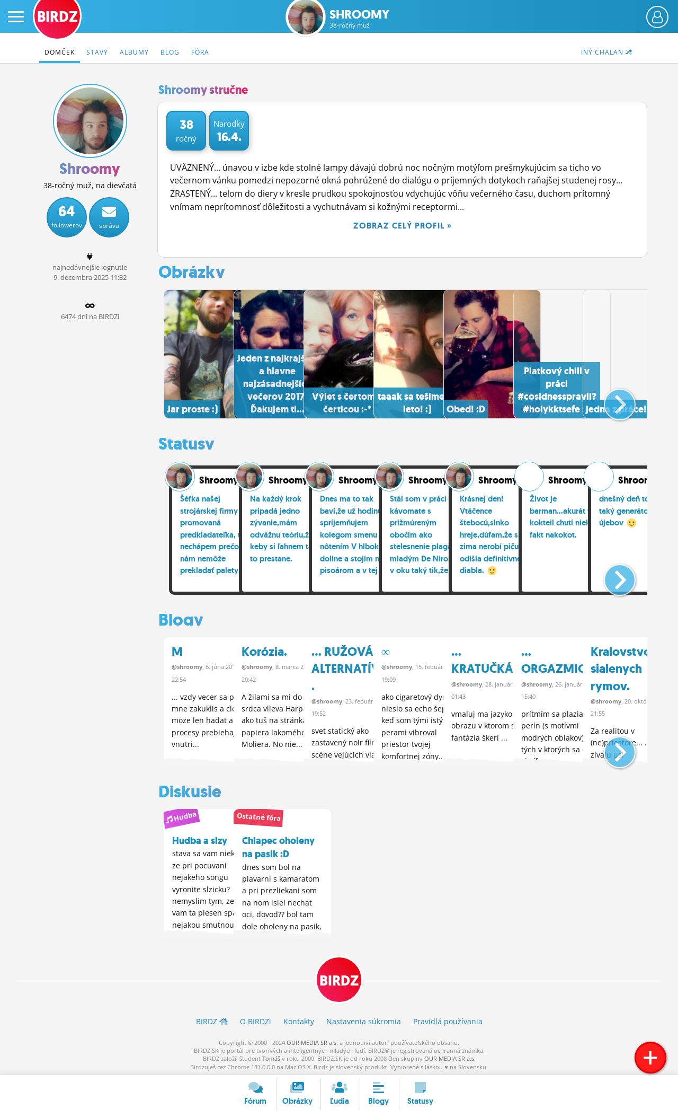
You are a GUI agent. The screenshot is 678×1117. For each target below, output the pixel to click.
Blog (170, 52)
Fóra (200, 52)
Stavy (97, 52)
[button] (611, 399)
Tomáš (271, 1057)
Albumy (134, 52)
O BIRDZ (255, 1019)
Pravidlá (448, 1019)
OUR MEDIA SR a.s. (312, 1040)
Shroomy (359, 19)
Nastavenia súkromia (363, 1019)
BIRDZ (339, 978)
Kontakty (298, 1019)
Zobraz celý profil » (402, 225)
